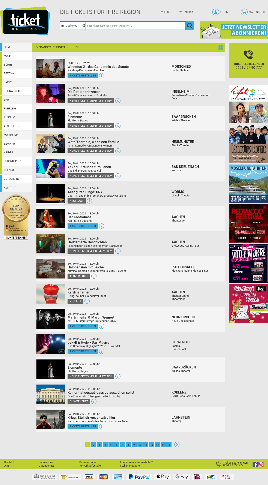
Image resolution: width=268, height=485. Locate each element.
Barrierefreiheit (88, 462)
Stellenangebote (130, 465)
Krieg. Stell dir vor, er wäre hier (91, 418)
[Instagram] (260, 465)
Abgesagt (77, 200)
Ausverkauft (79, 276)
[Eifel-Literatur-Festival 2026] (248, 104)
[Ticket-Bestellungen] (248, 64)
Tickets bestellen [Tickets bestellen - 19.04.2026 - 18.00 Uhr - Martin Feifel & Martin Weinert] (83, 326)
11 (145, 444)
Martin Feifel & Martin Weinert (91, 317)
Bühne (8, 64)
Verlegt (75, 301)
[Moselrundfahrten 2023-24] (248, 183)
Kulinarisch (12, 91)
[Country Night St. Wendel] (248, 143)
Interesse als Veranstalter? (136, 462)
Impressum (46, 462)
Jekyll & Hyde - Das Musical (89, 342)
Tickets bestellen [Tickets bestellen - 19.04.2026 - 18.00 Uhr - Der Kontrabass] (83, 226)
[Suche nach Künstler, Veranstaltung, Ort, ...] (136, 25)
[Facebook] (255, 465)
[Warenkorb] (253, 13)
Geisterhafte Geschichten (87, 242)
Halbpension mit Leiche (86, 267)
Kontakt (10, 187)
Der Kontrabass (79, 217)
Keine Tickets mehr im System (91, 100)
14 (163, 444)
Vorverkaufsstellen (90, 465)
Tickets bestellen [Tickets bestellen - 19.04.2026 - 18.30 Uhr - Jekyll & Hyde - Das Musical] (83, 351)
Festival (9, 73)
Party (8, 82)
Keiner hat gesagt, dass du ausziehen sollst (101, 393)
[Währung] (170, 12)
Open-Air (9, 170)
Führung (10, 108)
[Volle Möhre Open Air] (248, 263)
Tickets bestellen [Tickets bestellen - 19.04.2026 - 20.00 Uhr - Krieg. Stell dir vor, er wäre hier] (83, 426)
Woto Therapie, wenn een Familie (93, 142)
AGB (7, 465)
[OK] (190, 25)
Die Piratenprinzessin (84, 92)
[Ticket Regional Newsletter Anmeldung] (234, 29)
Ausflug (9, 117)
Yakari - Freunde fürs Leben (89, 167)
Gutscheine (12, 178)
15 (168, 444)
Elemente (75, 117)
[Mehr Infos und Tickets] (50, 68)
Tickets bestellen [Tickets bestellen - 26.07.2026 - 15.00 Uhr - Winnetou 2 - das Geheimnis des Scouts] (83, 75)
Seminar (9, 143)
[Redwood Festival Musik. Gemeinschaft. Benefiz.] (248, 223)
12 (151, 444)
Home (7, 47)
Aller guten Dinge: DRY (85, 192)
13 (157, 444)
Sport (8, 99)
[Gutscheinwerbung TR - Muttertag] (248, 303)
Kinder (8, 152)
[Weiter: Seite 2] (176, 446)
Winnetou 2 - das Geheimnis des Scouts (98, 67)
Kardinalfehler (79, 292)
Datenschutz (46, 465)
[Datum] (73, 25)
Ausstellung (12, 126)
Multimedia (11, 134)
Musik (8, 55)
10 (140, 444)
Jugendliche (12, 161)
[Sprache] (189, 12)
